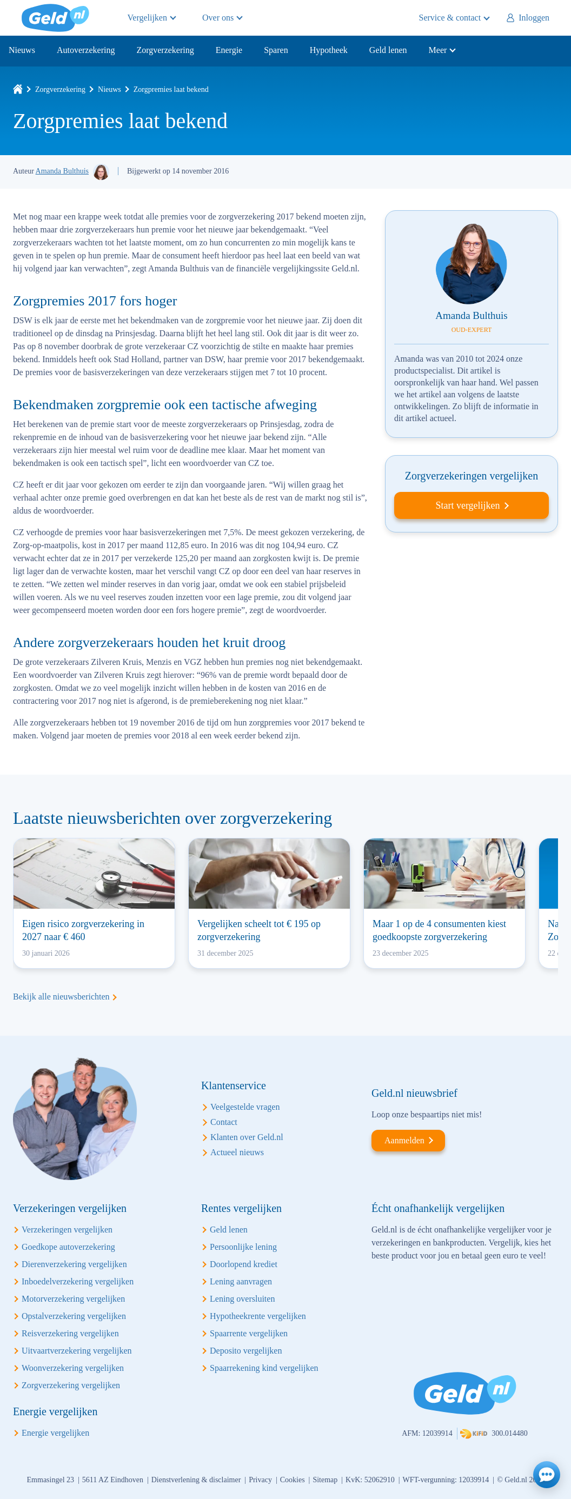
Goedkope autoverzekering (68, 1246)
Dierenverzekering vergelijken (74, 1264)
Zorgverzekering (165, 50)
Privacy (260, 1480)
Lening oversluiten (242, 1298)
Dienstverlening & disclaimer (196, 1480)
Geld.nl (55, 18)
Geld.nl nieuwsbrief (414, 1093)
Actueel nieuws (237, 1152)
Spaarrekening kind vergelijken (264, 1368)
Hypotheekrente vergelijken (258, 1316)
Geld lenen (388, 50)
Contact (223, 1122)
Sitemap (325, 1480)
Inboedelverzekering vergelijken (78, 1281)
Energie (229, 50)
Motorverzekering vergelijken (73, 1298)
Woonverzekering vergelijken (73, 1368)
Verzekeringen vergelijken (67, 1229)
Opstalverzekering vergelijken (74, 1316)
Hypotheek (329, 50)
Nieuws (22, 50)
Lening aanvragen (241, 1281)
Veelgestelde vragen (245, 1106)
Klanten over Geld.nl (246, 1137)
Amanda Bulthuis (62, 171)
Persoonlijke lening (243, 1246)
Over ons (218, 17)
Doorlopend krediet (243, 1264)
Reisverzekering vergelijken (70, 1333)
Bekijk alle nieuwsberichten (61, 996)
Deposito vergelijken (246, 1350)
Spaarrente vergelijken (249, 1333)
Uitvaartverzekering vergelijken (77, 1350)
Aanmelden (404, 1140)
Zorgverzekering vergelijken (71, 1385)
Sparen (276, 50)
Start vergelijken (467, 505)
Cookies (292, 1480)
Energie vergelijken (55, 1432)
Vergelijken (147, 17)
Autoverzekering (86, 50)
